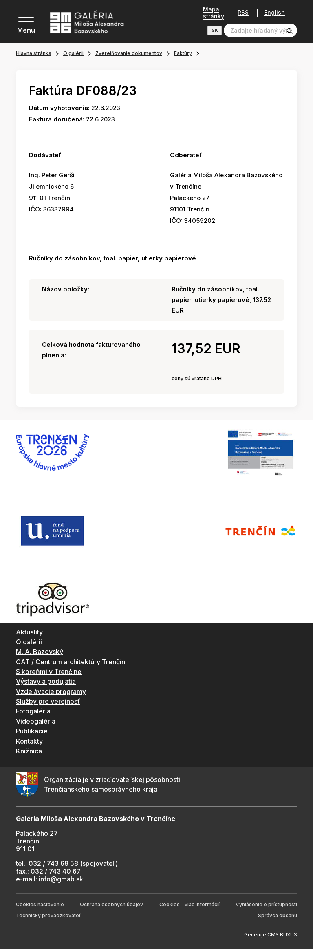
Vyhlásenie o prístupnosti (266, 904)
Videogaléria (35, 721)
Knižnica (29, 751)
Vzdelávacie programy (51, 691)
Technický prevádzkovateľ (48, 915)
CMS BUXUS (282, 934)
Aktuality (29, 632)
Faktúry (183, 53)
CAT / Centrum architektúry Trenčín (70, 662)
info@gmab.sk (61, 879)
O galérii (73, 53)
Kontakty (29, 741)
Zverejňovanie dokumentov (128, 53)
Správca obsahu (277, 915)
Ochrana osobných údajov (111, 904)
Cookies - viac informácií (189, 904)
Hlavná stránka (33, 53)
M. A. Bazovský (39, 651)
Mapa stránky (213, 13)
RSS (243, 12)
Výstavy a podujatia (46, 681)
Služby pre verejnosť (48, 701)
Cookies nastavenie (40, 904)
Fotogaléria (33, 711)
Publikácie (32, 731)
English (274, 12)
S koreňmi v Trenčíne (49, 671)
